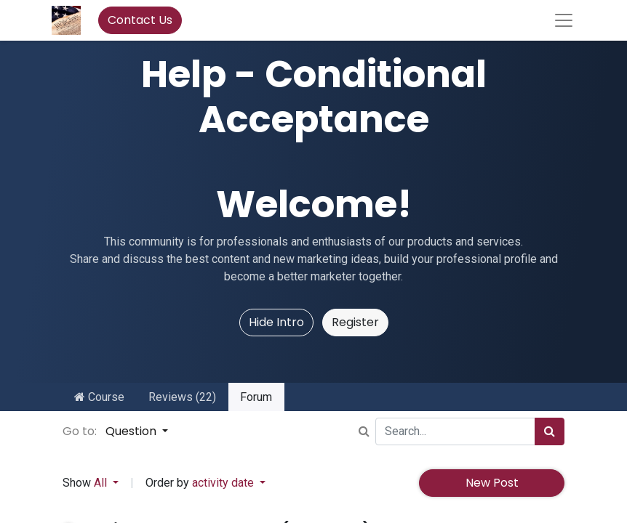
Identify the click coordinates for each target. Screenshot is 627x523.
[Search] (549, 431)
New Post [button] (492, 482)
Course (99, 397)
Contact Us (140, 20)
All (102, 483)
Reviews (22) (182, 397)
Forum (256, 397)
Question (132, 431)
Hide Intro (276, 322)
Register (355, 322)
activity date (224, 483)
